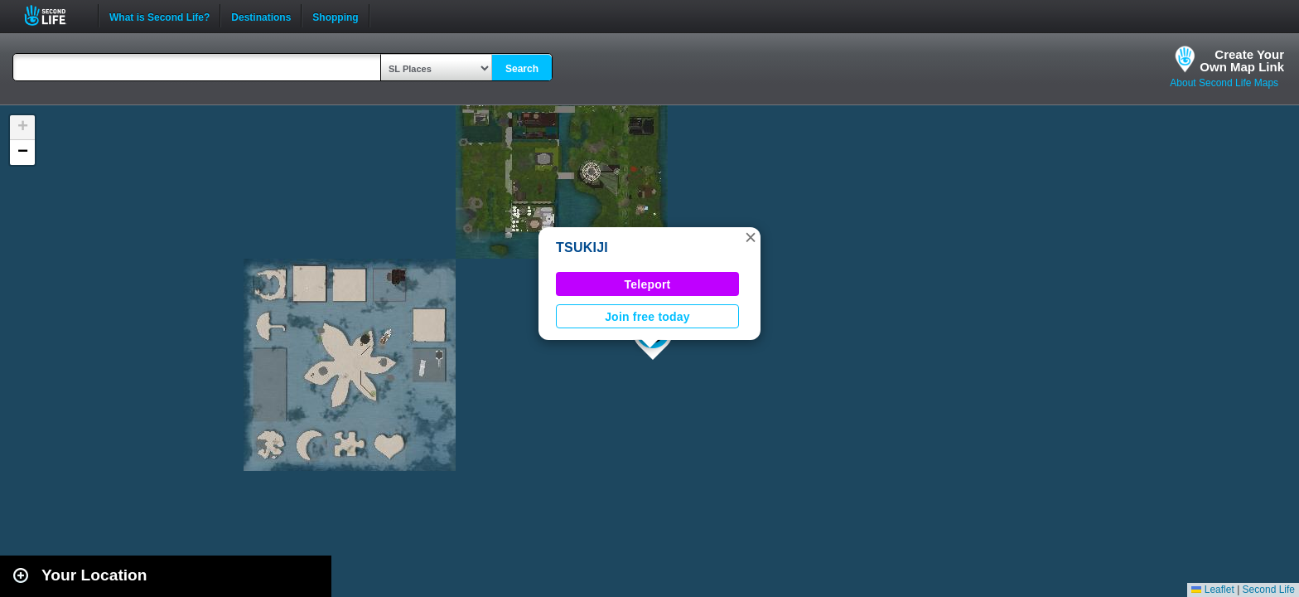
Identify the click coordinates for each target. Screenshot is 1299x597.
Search (521, 69)
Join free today (647, 316)
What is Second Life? (159, 16)
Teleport (648, 284)
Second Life (54, 15)
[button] (751, 237)
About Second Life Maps (1224, 83)
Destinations (261, 16)
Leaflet (1212, 589)
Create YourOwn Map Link (1242, 60)
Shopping (335, 16)
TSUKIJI (582, 247)
